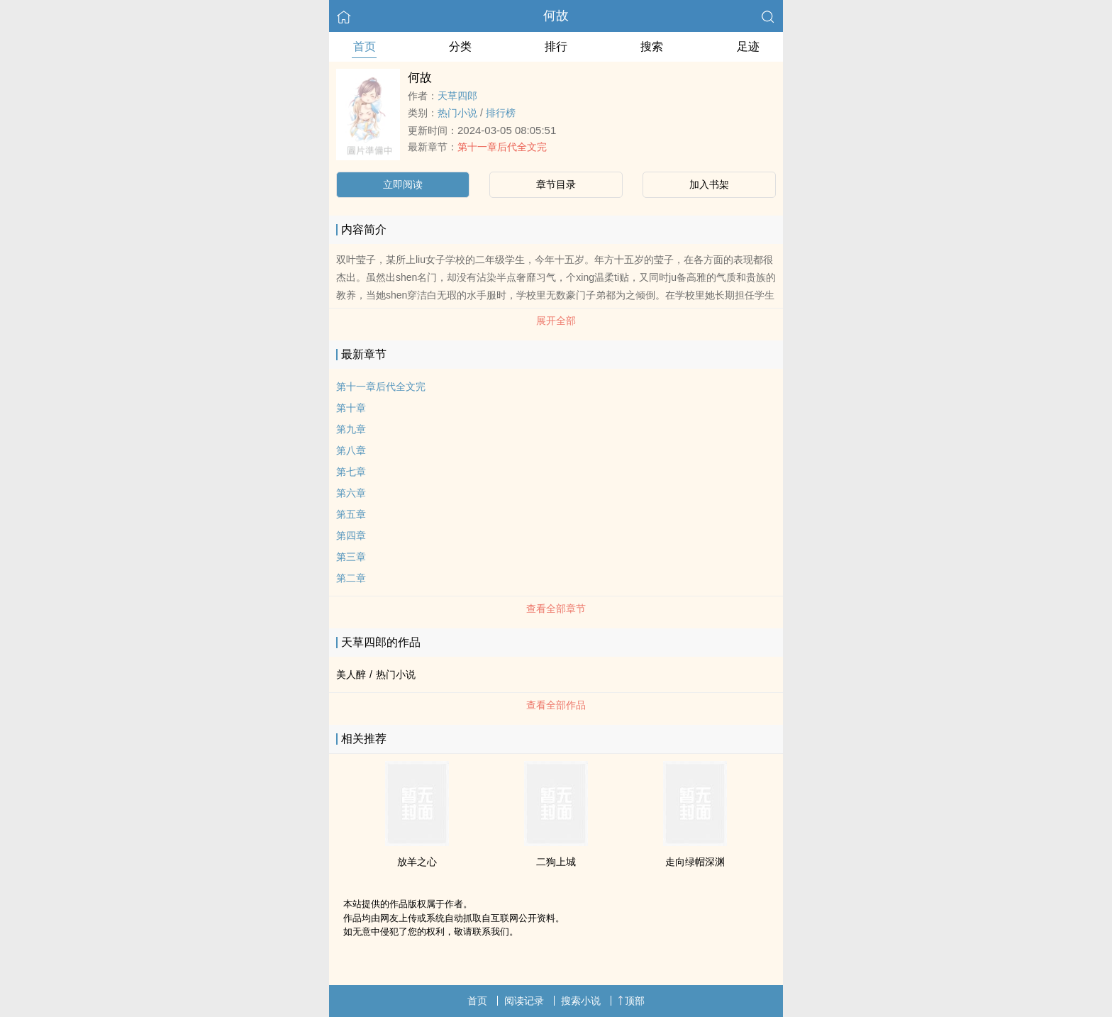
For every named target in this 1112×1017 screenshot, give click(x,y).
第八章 (351, 450)
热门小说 (457, 112)
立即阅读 (403, 184)
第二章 (351, 578)
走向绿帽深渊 (695, 861)
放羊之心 (417, 861)
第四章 (351, 535)
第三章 (351, 556)
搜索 (651, 46)
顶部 (631, 1000)
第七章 (351, 471)
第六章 (351, 493)
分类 (460, 46)
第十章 (351, 407)
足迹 (748, 46)
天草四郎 (457, 95)
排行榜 (501, 112)
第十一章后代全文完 (502, 146)
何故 (556, 16)
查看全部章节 (556, 608)
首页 (364, 46)
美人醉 (351, 674)
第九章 (351, 429)
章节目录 (556, 184)
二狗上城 (556, 861)
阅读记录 (524, 1000)
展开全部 (556, 320)
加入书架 (709, 184)
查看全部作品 (556, 705)
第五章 (351, 514)
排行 (556, 46)
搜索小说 (581, 1000)
